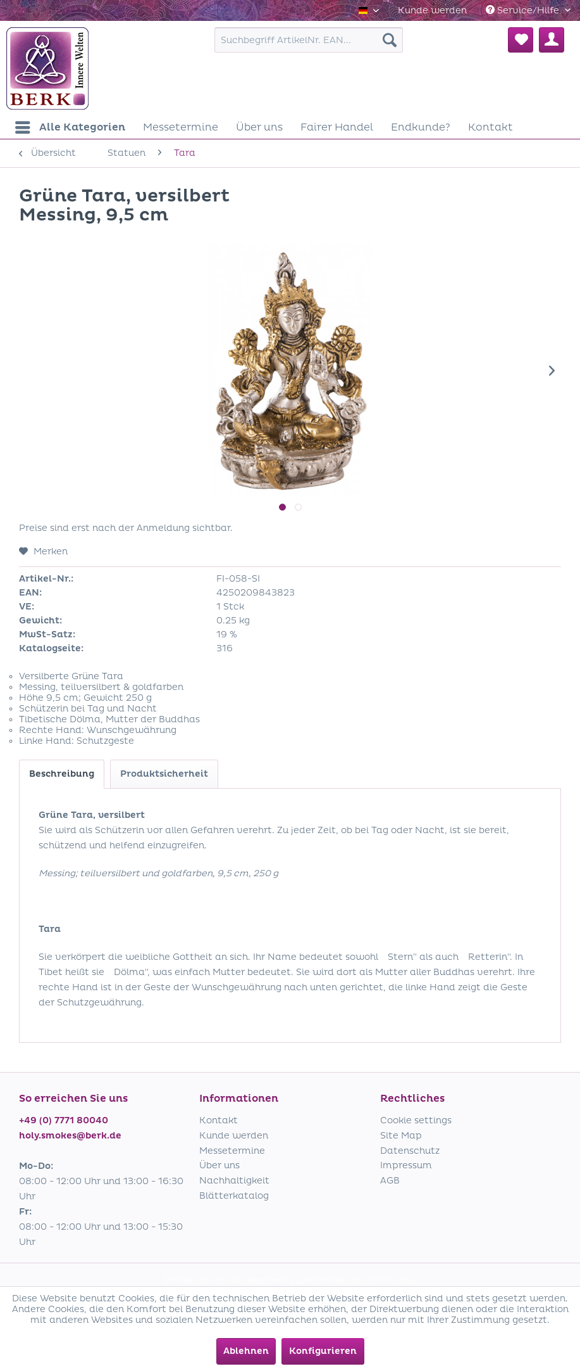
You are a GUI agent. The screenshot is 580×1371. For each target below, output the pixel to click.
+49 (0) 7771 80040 (63, 1120)
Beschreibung (61, 773)
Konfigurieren (323, 1351)
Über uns (219, 1165)
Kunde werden (432, 10)
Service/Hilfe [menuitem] (524, 10)
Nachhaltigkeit (234, 1180)
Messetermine (232, 1150)
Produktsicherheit (164, 773)
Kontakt (218, 1120)
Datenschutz (410, 1150)
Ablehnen (246, 1351)
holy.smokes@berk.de (70, 1135)
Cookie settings (416, 1120)
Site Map (401, 1135)
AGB (390, 1180)
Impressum (406, 1165)
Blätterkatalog (234, 1195)
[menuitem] (432, 10)
